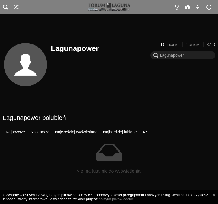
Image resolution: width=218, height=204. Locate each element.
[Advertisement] (109, 29)
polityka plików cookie (116, 199)
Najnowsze (15, 132)
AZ (145, 132)
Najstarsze (40, 132)
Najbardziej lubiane (120, 132)
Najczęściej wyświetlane (76, 132)
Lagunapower (75, 48)
